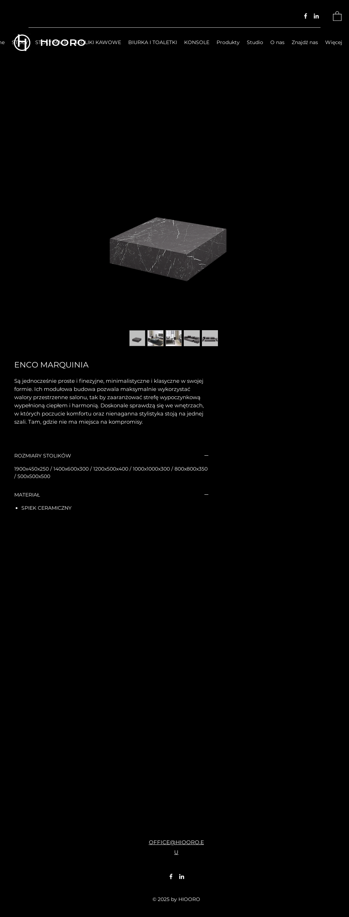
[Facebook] (305, 16)
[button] (337, 16)
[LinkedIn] (316, 16)
